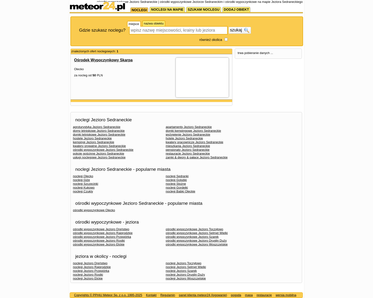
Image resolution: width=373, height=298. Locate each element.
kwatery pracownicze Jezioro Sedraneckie (194, 142)
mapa (249, 295)
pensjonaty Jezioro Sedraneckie (188, 149)
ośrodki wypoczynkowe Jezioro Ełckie (99, 244)
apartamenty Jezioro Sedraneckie (189, 127)
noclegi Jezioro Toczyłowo (183, 263)
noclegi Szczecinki (85, 184)
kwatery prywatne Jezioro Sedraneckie (99, 146)
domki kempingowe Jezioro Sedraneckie (193, 130)
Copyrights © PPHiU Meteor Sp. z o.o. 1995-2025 (108, 295)
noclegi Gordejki (177, 187)
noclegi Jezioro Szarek (181, 271)
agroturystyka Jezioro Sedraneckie (96, 127)
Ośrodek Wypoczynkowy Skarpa (103, 60)
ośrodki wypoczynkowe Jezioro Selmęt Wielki (197, 233)
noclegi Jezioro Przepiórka (91, 271)
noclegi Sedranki (177, 176)
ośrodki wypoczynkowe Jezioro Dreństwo (101, 229)
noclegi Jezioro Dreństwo (90, 263)
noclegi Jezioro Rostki (88, 274)
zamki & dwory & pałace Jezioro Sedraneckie (197, 157)
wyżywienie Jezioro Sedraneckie (188, 134)
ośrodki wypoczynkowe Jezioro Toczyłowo (194, 229)
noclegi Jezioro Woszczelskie (186, 278)
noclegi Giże (81, 180)
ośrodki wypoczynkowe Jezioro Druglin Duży (196, 240)
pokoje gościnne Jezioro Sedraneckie (98, 153)
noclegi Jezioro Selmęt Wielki (186, 267)
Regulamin (167, 295)
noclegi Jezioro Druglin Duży (185, 274)
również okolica (210, 40)
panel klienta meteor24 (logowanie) (203, 295)
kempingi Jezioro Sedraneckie (93, 142)
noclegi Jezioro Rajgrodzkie (92, 267)
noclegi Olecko (83, 176)
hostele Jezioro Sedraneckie (92, 138)
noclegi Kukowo (84, 187)
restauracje (264, 295)
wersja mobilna (286, 295)
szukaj (240, 30)
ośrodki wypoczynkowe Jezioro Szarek (192, 237)
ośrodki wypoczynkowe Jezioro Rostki (99, 240)
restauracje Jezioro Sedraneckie (188, 153)
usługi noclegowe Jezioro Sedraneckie (99, 157)
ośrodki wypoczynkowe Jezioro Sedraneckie (103, 149)
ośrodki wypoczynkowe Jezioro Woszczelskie (197, 244)
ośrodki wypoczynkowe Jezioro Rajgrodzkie (103, 233)
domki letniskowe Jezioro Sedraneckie (99, 134)
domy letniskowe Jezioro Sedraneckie (99, 130)
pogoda (236, 295)
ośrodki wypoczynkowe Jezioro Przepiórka (102, 237)
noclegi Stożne (176, 184)
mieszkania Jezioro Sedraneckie (188, 146)
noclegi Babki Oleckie (180, 191)
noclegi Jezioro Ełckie (88, 278)
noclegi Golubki (176, 180)
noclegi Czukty (83, 191)
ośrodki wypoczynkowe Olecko (94, 210)
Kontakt (151, 295)
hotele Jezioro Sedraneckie (184, 138)
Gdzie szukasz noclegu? (102, 30)
